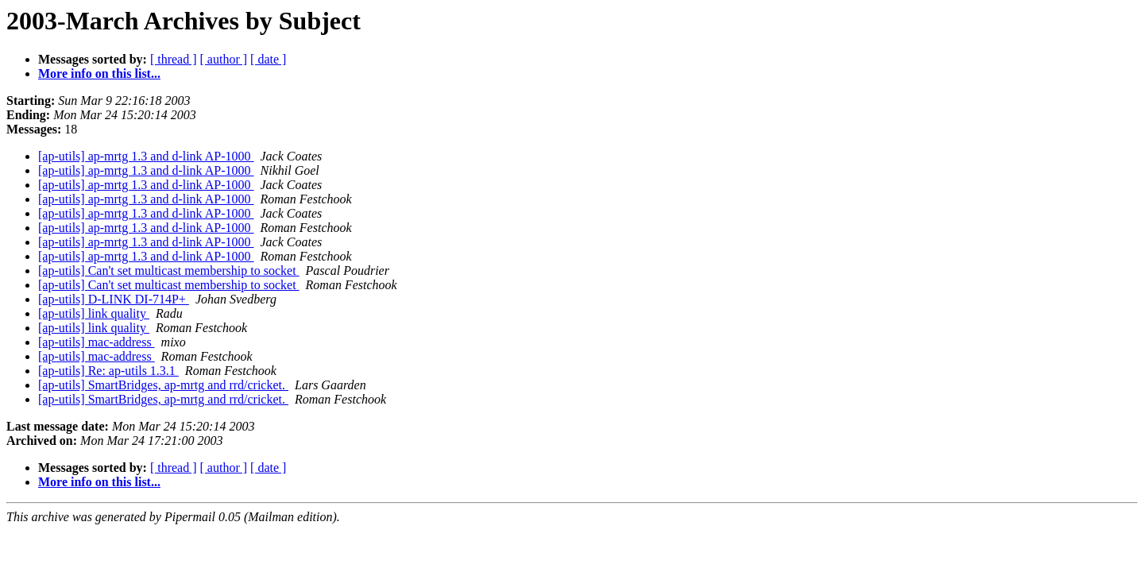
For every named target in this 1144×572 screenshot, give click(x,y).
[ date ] (268, 59)
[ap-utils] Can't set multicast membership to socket (169, 270)
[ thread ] (173, 59)
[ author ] (224, 59)
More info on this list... (99, 73)
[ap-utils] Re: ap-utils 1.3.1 (108, 370)
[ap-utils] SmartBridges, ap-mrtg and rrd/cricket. (163, 385)
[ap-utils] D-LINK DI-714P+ (113, 299)
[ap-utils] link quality (93, 313)
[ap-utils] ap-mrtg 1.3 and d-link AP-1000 (146, 156)
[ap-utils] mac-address (96, 342)
